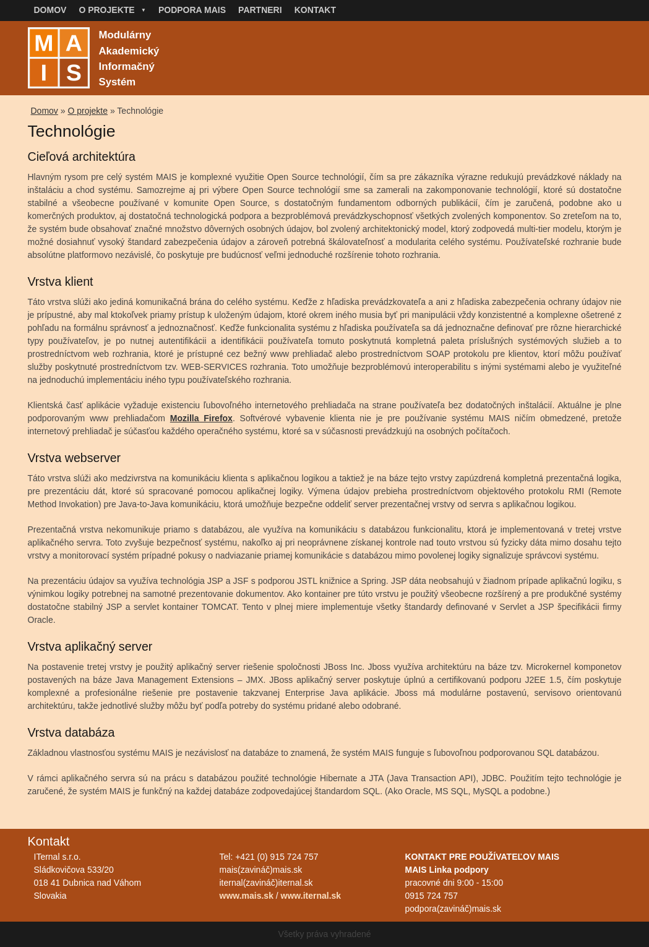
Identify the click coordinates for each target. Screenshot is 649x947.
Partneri (260, 10)
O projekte (112, 9)
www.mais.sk (246, 896)
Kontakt (315, 10)
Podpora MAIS (192, 10)
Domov (50, 10)
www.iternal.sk (311, 896)
